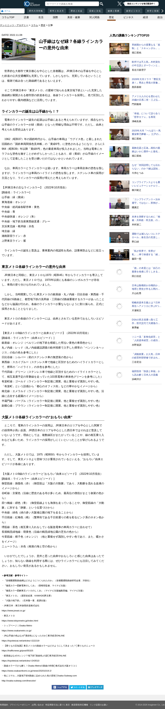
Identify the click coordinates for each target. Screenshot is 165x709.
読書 (26, 17)
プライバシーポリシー (20, 705)
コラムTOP (8, 17)
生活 (40, 17)
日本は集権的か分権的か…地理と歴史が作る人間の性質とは (146, 287)
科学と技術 (153, 11)
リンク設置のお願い (99, 705)
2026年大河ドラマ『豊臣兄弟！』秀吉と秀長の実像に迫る (146, 81)
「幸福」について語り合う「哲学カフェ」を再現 (146, 115)
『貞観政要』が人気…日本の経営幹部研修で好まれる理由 (146, 356)
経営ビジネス (133, 11)
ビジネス (128, 17)
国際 (55, 17)
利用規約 (4, 705)
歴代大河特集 (36, 11)
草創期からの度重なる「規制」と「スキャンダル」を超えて (146, 46)
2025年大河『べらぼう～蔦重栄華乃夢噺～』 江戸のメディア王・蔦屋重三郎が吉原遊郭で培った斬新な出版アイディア (146, 132)
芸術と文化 (95, 11)
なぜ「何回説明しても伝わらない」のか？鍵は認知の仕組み (146, 167)
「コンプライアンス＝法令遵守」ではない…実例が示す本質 (146, 201)
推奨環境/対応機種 (79, 705)
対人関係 (94, 17)
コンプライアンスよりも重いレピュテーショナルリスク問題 (146, 184)
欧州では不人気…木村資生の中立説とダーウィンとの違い (146, 63)
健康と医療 (114, 11)
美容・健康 (73, 17)
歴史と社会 (76, 11)
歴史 (111, 17)
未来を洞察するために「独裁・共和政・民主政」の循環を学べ (146, 218)
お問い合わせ (38, 705)
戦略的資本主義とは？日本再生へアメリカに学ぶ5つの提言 (146, 304)
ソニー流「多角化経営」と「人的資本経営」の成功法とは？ (146, 338)
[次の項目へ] (162, 11)
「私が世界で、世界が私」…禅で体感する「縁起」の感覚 (145, 253)
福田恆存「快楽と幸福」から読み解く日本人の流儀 (146, 373)
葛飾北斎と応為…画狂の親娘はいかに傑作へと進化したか (146, 150)
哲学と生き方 (57, 11)
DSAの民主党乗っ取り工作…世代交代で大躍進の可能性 (146, 321)
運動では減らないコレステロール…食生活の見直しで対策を (146, 235)
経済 (145, 17)
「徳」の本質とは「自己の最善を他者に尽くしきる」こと (146, 270)
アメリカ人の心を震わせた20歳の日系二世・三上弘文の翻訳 (146, 98)
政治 (159, 17)
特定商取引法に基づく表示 (57, 705)
